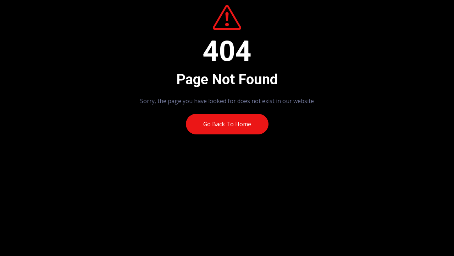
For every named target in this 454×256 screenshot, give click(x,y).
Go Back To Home (227, 124)
